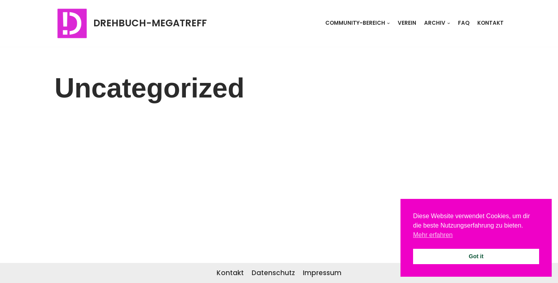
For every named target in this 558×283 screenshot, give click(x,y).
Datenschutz (273, 272)
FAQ (463, 23)
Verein (407, 23)
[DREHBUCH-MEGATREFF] (131, 23)
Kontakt (490, 23)
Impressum (322, 272)
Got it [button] (476, 256)
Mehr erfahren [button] (433, 235)
